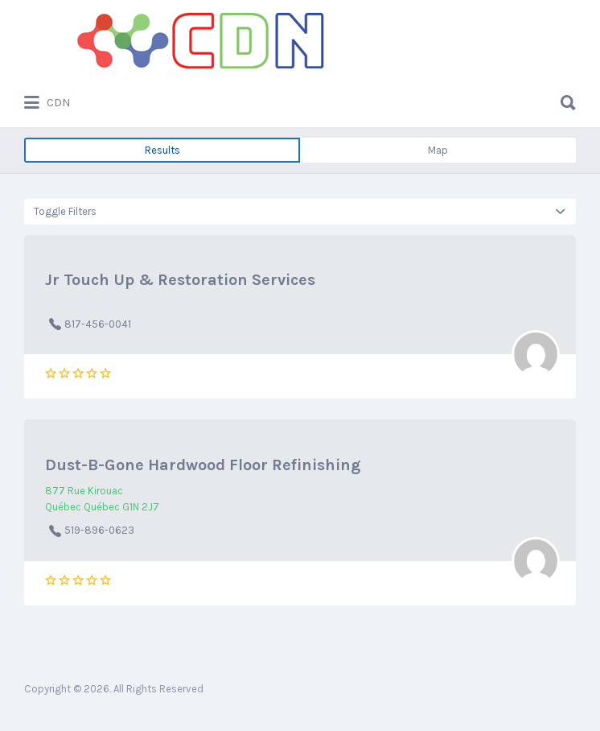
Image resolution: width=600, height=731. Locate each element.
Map (438, 150)
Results (162, 150)
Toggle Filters (65, 211)
